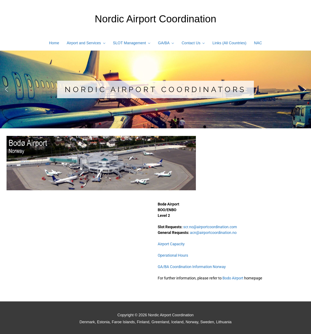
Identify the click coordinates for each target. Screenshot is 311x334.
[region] (155, 89)
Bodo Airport (232, 278)
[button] (6, 89)
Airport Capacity (171, 244)
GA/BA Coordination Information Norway (192, 266)
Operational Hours (173, 255)
